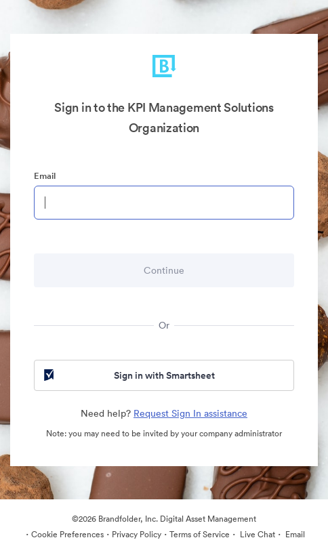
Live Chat (256, 534)
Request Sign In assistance (190, 413)
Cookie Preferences (67, 534)
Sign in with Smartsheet (128, 375)
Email (45, 176)
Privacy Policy (136, 534)
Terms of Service (199, 534)
